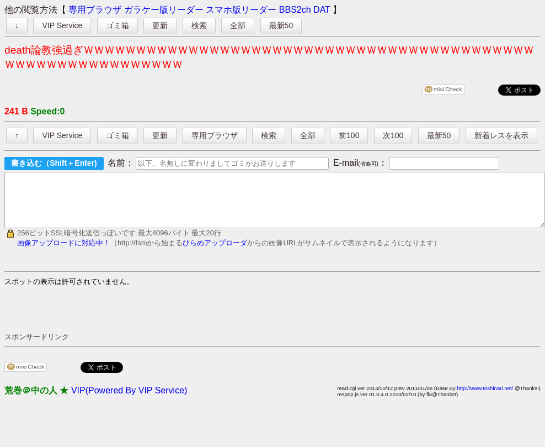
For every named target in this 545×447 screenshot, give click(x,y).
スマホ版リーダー (241, 9)
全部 (237, 25)
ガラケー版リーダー (164, 9)
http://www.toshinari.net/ (485, 398)
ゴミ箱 (117, 25)
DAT (321, 9)
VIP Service (62, 25)
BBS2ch (295, 9)
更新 (160, 25)
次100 (393, 135)
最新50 (281, 25)
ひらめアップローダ (215, 253)
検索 (199, 25)
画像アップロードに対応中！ (63, 253)
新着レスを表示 (501, 135)
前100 (349, 135)
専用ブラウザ (94, 9)
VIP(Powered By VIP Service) (129, 400)
